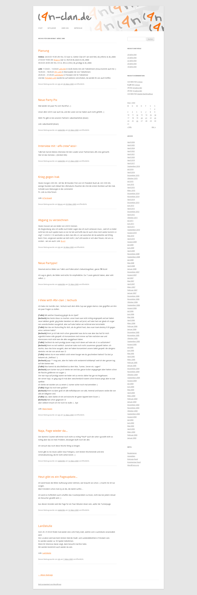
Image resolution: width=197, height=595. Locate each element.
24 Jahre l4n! (132, 54)
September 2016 (133, 166)
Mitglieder (52, 28)
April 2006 (131, 320)
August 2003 (132, 417)
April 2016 (131, 172)
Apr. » (154, 127)
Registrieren (132, 453)
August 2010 (132, 233)
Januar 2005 (131, 365)
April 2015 (131, 187)
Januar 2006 (131, 329)
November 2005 (133, 335)
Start (40, 28)
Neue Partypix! (47, 263)
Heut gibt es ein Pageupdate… (58, 477)
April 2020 (131, 157)
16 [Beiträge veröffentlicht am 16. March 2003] (155, 115)
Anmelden (131, 456)
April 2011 (131, 227)
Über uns (65, 28)
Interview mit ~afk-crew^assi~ (57, 146)
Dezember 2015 (133, 175)
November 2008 (133, 254)
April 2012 (131, 214)
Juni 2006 (130, 314)
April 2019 (131, 160)
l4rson (60, 204)
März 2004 (131, 396)
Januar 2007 (131, 293)
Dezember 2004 (133, 368)
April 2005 (131, 356)
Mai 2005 (130, 353)
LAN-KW (62, 69)
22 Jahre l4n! (132, 61)
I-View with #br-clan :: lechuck (57, 300)
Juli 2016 (130, 169)
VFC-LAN (58, 72)
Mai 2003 (130, 426)
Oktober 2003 (132, 411)
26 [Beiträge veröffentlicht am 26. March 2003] (137, 121)
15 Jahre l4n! (137, 91)
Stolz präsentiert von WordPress (49, 584)
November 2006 (133, 299)
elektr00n (61, 130)
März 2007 (131, 287)
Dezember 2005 (133, 332)
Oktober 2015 (132, 178)
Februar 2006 (132, 326)
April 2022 (131, 151)
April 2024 (131, 148)
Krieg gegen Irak (48, 177)
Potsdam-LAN (50, 78)
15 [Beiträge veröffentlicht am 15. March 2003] (151, 115)
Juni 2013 (130, 205)
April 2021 (131, 154)
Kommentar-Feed (134, 462)
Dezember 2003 (133, 405)
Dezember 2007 (133, 272)
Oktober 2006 (132, 302)
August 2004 (132, 381)
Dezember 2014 (133, 193)
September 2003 (133, 414)
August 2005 (132, 344)
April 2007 (131, 284)
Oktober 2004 (132, 374)
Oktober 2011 (132, 217)
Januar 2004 (131, 402)
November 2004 (133, 371)
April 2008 (131, 266)
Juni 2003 (130, 423)
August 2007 (132, 275)
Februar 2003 (132, 435)
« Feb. (129, 127)
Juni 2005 (130, 350)
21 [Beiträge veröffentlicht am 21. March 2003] (146, 118)
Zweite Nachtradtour (145, 94)
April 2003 (131, 429)
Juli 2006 (130, 311)
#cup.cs (57, 60)
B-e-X (63, 241)
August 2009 (132, 242)
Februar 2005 (132, 362)
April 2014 (131, 199)
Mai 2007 (130, 281)
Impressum (78, 28)
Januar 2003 (131, 438)
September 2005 (133, 341)
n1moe (139, 82)
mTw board (47, 198)
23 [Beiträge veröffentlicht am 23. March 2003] (155, 118)
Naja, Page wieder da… (53, 430)
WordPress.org (133, 465)
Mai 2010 (130, 236)
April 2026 (131, 142)
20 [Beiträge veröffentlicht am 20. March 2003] (142, 118)
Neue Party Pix (47, 100)
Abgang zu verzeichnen (53, 220)
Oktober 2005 (132, 338)
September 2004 (133, 377)
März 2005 (131, 359)
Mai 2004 (130, 390)
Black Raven (47, 409)
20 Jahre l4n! (132, 64)
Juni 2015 (130, 184)
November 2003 (133, 408)
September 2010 (133, 230)
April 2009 (131, 251)
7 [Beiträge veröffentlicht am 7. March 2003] (145, 112)
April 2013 (131, 208)
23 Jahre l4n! (132, 57)
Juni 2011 (130, 224)
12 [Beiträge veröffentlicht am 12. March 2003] (137, 115)
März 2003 (131, 432)
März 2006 (131, 323)
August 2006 (132, 308)
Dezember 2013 (133, 202)
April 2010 (131, 239)
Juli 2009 (130, 245)
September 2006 (133, 305)
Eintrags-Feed (132, 459)
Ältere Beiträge (45, 575)
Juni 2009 (130, 248)
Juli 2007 (130, 278)
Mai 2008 (130, 263)
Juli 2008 (130, 260)
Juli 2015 (130, 181)
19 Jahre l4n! (132, 67)
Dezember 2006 (133, 296)
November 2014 (133, 196)
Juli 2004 (130, 384)
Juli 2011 (130, 221)
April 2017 (131, 163)
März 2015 (131, 190)
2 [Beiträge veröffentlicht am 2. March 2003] (154, 109)
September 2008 (133, 257)
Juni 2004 (130, 387)
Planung (43, 50)
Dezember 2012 (133, 211)
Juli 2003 (130, 420)
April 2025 (131, 145)
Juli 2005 (130, 347)
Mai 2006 (130, 317)
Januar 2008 (131, 269)
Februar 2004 (132, 399)
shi (59, 84)
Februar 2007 (132, 290)
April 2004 (131, 393)
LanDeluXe (58, 75)
